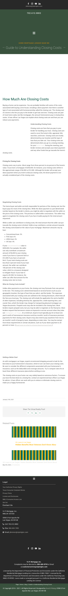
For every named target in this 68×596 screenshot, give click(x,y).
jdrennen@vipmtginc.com (34, 6)
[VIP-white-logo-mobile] (34, 16)
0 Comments (16, 465)
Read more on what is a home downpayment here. (34, 325)
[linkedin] (40, 4)
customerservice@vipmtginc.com (35, 567)
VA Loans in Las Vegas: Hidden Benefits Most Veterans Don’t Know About (30, 462)
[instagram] (32, 4)
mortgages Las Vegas (13, 313)
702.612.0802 (34, 13)
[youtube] (36, 4)
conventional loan (14, 246)
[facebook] (28, 4)
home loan (40, 145)
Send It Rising (51, 588)
